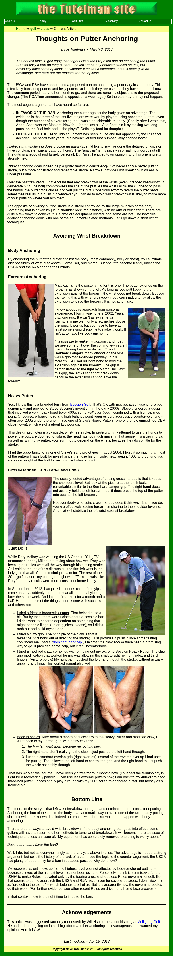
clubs (45, 29)
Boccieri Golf (80, 404)
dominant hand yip (67, 642)
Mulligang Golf (148, 922)
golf (33, 29)
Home (20, 29)
